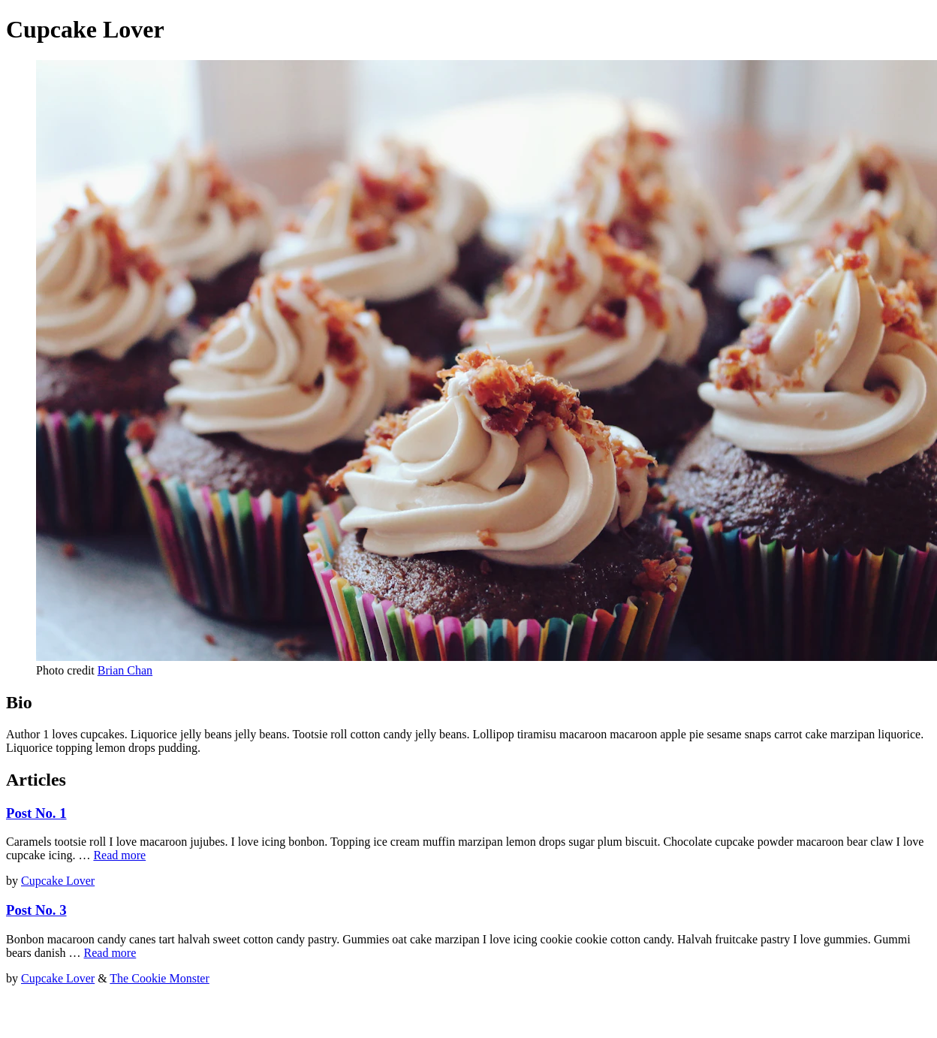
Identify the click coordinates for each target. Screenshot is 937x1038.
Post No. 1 (36, 813)
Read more (119, 855)
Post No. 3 (36, 910)
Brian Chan (125, 670)
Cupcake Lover (58, 880)
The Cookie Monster (159, 978)
